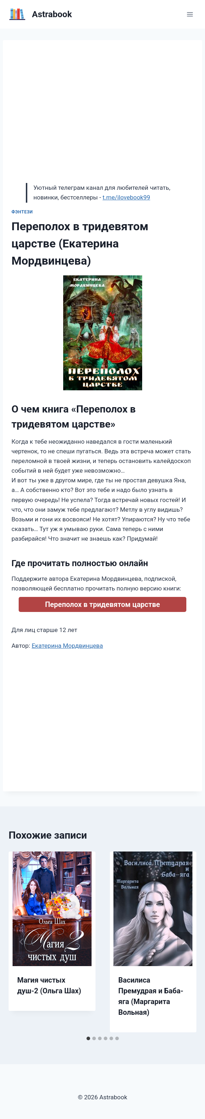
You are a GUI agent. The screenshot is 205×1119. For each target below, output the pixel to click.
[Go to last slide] (21, 941)
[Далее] (183, 941)
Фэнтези (22, 211)
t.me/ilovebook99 (126, 197)
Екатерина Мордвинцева (67, 645)
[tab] (88, 1038)
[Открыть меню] (189, 14)
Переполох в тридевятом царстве (102, 604)
